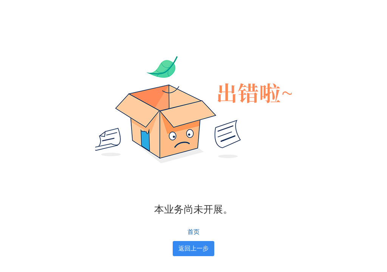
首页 (193, 232)
